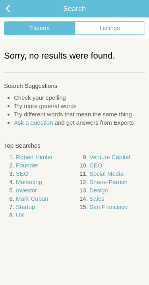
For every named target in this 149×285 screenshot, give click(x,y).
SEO (22, 173)
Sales (96, 198)
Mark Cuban (32, 198)
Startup (25, 206)
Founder (27, 165)
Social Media (106, 173)
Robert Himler (34, 157)
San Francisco (108, 206)
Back (16, 8)
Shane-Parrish (108, 182)
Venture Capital (109, 157)
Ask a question (33, 122)
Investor (26, 190)
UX (20, 215)
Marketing (29, 182)
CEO (96, 165)
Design (98, 190)
